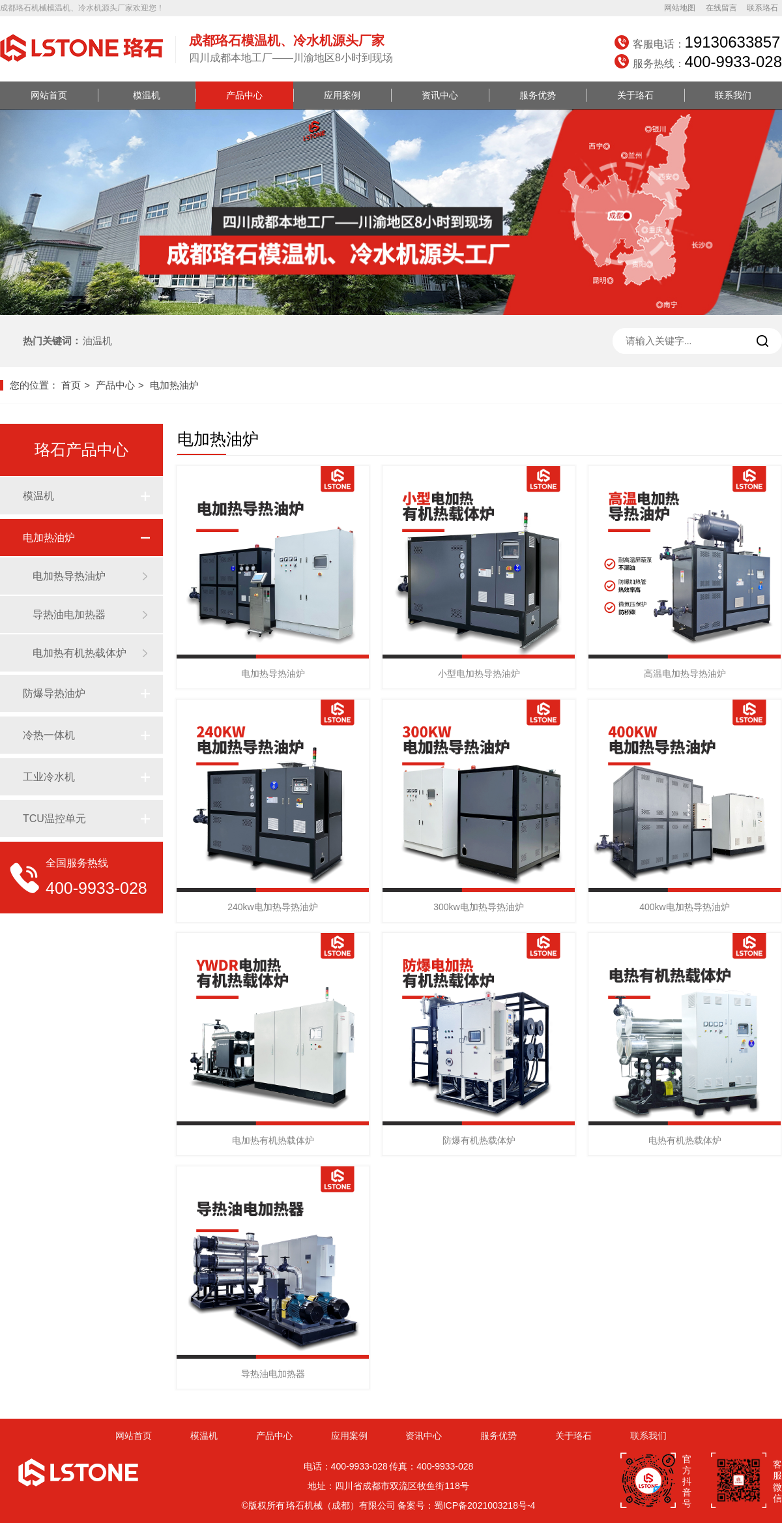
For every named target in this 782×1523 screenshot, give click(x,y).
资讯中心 (440, 95)
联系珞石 (762, 7)
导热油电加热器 (69, 614)
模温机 (146, 95)
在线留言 (721, 7)
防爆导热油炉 (54, 693)
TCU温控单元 (54, 818)
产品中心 (244, 95)
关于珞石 (635, 95)
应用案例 (342, 95)
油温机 (97, 341)
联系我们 (733, 95)
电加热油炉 (174, 385)
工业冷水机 (49, 776)
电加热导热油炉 (69, 576)
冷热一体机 (49, 735)
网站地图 (679, 7)
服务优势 (537, 95)
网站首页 (49, 95)
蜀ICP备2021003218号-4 (485, 1505)
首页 (71, 385)
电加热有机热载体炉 (79, 652)
